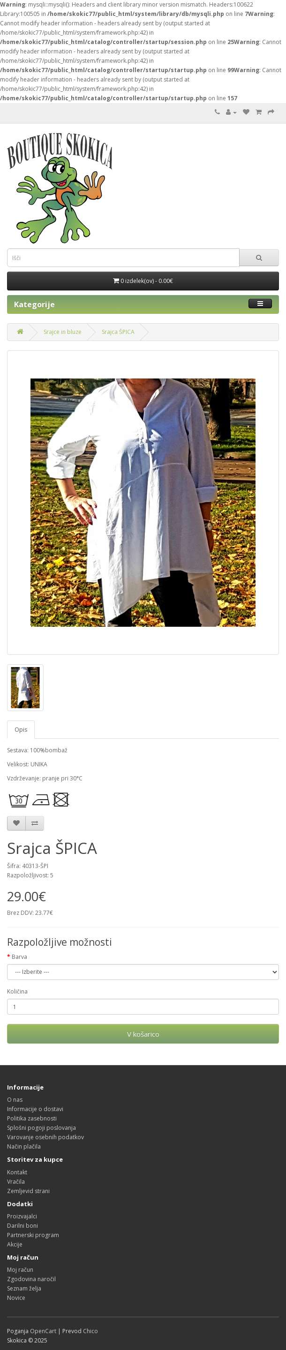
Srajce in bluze (63, 332)
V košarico (143, 1033)
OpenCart (43, 1331)
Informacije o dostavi (35, 1109)
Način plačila (24, 1146)
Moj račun (20, 1270)
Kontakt (17, 1172)
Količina (17, 991)
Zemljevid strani (28, 1191)
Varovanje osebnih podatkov (45, 1137)
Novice (16, 1298)
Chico (90, 1331)
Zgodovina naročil (31, 1279)
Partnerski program (33, 1235)
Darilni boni (22, 1226)
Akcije (15, 1244)
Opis (21, 730)
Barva (19, 957)
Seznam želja (24, 1288)
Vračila (16, 1182)
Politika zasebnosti (32, 1118)
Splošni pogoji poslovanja (41, 1128)
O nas (15, 1100)
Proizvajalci (22, 1216)
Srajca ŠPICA (118, 332)
